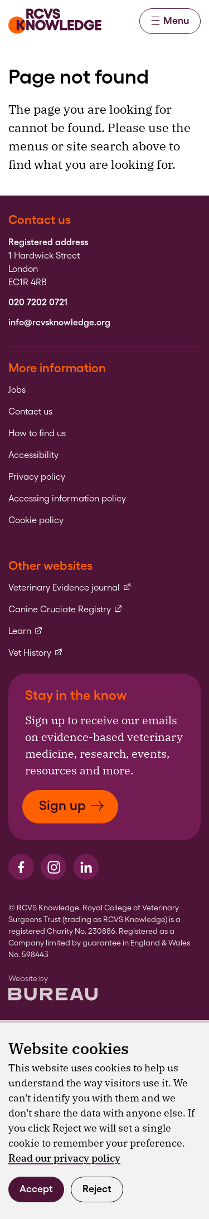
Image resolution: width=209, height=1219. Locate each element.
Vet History (35, 652)
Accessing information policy (67, 498)
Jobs (17, 390)
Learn (25, 631)
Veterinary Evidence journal (70, 587)
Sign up (71, 805)
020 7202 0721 (37, 302)
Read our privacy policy (64, 1158)
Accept (36, 1188)
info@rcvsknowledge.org (59, 322)
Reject (96, 1188)
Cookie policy (36, 520)
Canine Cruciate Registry (65, 609)
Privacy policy (36, 476)
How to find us (37, 433)
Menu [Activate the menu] (170, 20)
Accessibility (33, 455)
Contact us (30, 411)
